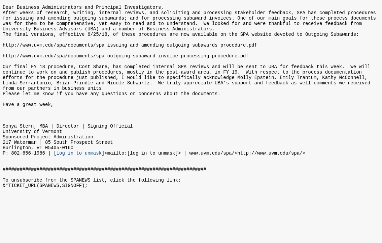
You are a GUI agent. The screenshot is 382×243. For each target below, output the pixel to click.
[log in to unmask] (79, 181)
